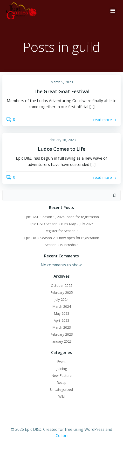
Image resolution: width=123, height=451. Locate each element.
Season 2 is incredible (61, 244)
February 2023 (61, 334)
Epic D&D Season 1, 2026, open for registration (61, 217)
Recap (61, 382)
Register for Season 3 (61, 231)
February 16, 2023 (62, 139)
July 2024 (61, 299)
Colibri (62, 435)
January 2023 (61, 341)
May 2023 (61, 313)
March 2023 (61, 327)
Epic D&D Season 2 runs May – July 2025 (62, 224)
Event (61, 361)
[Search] (114, 195)
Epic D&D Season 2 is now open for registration (61, 237)
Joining (61, 368)
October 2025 (61, 285)
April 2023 (61, 320)
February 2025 (61, 292)
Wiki (61, 396)
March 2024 (61, 306)
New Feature (61, 375)
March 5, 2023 (61, 82)
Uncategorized (61, 389)
